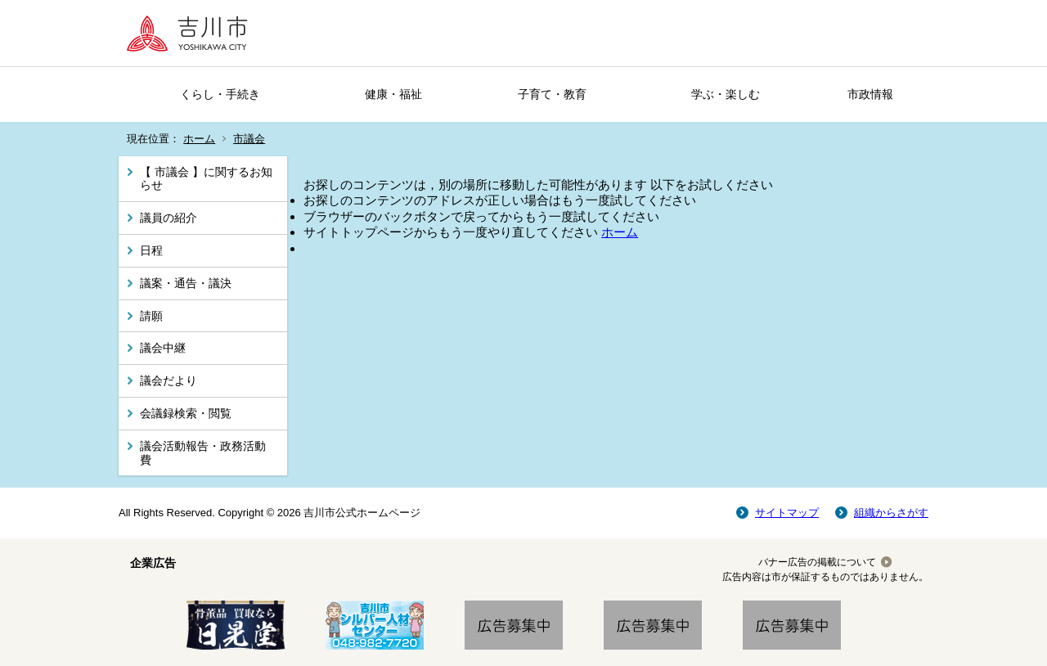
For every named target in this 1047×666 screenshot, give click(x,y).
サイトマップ (787, 512)
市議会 (249, 139)
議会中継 (163, 347)
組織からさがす (891, 512)
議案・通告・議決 (185, 283)
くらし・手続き (220, 94)
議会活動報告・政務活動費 (203, 452)
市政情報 (870, 94)
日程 (151, 250)
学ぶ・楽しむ (725, 94)
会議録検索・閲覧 (185, 413)
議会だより (168, 380)
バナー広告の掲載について (817, 562)
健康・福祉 (393, 94)
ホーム (199, 139)
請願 (151, 315)
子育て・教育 (552, 94)
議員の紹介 (168, 217)
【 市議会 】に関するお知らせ (206, 178)
